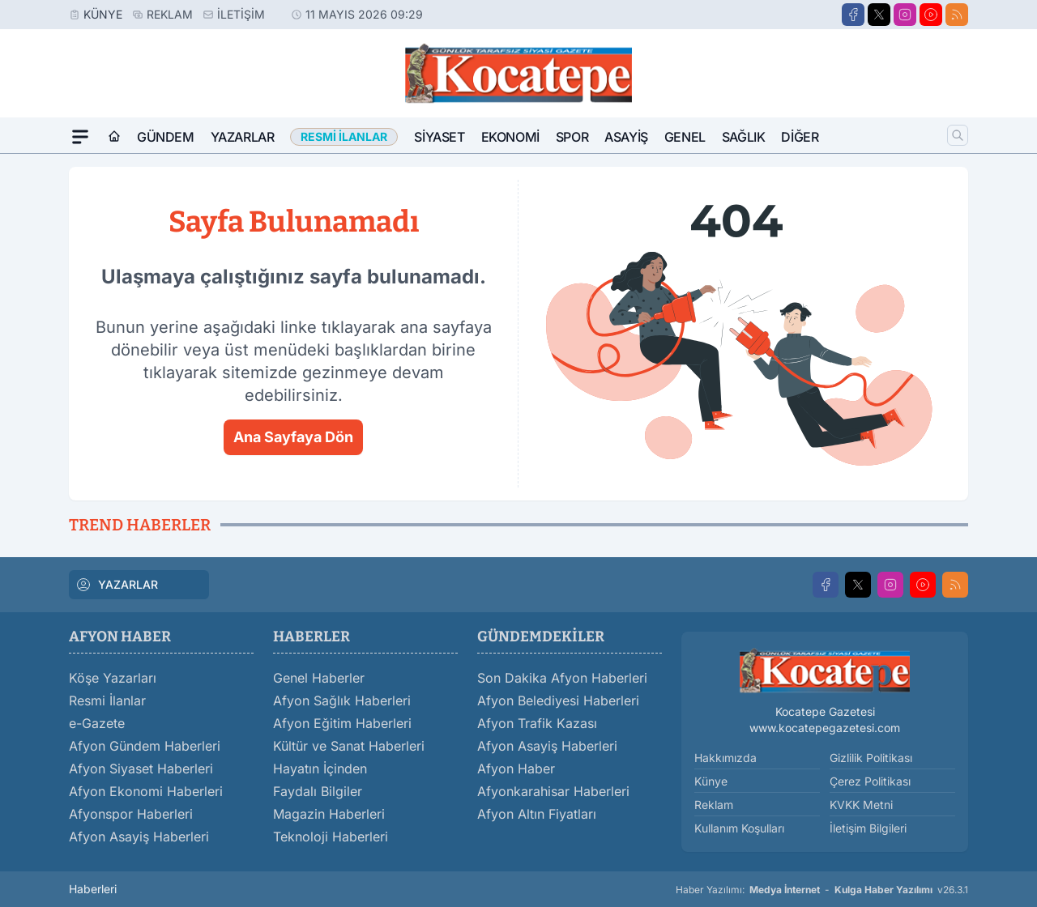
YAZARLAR (116, 585)
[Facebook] (853, 14)
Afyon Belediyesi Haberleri (558, 700)
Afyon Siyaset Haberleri (141, 768)
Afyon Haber (516, 768)
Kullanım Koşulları (739, 828)
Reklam (170, 14)
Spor (572, 137)
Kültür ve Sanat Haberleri (349, 746)
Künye (102, 14)
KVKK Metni (861, 804)
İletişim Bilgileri (868, 828)
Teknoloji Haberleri (330, 836)
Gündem (165, 137)
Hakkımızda (725, 757)
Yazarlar (243, 137)
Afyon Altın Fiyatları (536, 814)
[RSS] (956, 14)
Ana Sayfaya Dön (293, 436)
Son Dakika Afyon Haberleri (562, 678)
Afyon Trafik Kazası (537, 723)
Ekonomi (510, 137)
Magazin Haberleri (329, 814)
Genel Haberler (319, 678)
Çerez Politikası (870, 781)
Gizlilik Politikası (871, 757)
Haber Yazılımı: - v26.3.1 (822, 890)
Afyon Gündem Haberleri (144, 746)
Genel (685, 137)
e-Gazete (97, 723)
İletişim (241, 14)
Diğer (799, 137)
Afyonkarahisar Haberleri (553, 791)
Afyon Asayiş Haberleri (139, 836)
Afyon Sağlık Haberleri (342, 700)
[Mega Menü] (80, 136)
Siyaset (439, 137)
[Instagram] (905, 14)
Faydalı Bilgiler (317, 791)
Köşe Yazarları (112, 678)
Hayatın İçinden (320, 768)
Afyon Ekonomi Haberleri (146, 791)
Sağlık (744, 137)
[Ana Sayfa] (114, 137)
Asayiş (626, 137)
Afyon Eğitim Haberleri (342, 723)
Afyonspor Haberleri (131, 814)
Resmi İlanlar (107, 700)
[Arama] (957, 135)
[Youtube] (931, 14)
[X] (879, 14)
